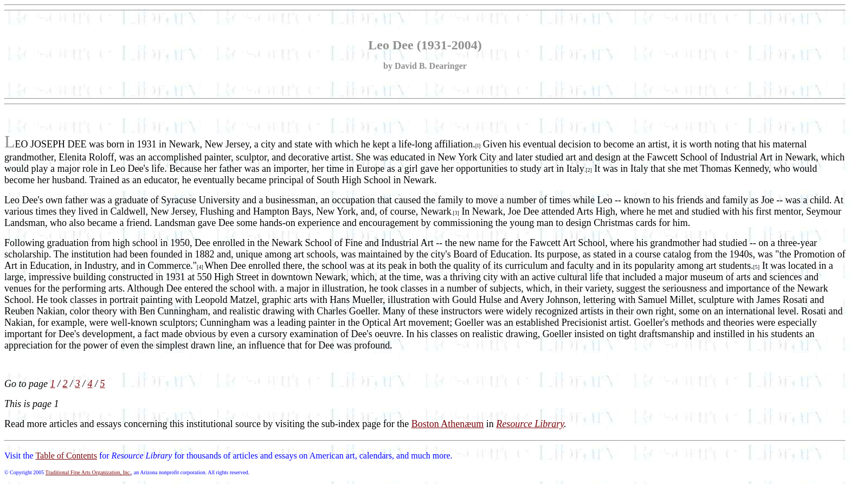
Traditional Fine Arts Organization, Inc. (88, 472)
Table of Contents (66, 455)
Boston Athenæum (447, 423)
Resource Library (530, 423)
